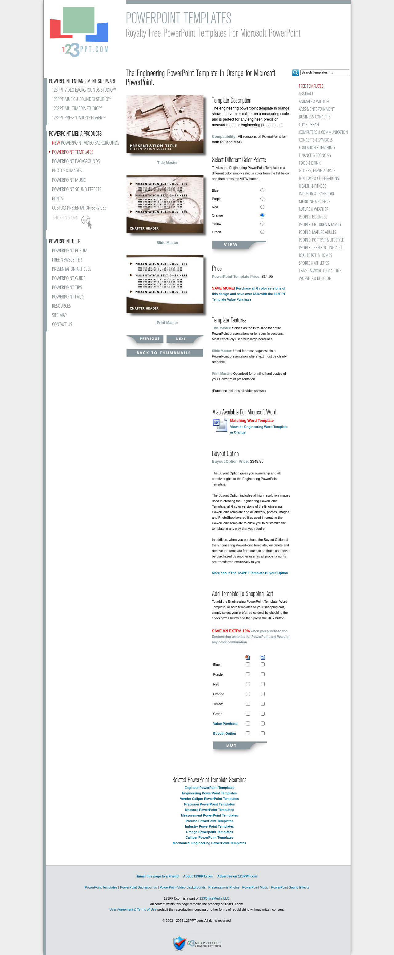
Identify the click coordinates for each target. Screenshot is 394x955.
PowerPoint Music (255, 887)
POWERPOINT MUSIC (69, 180)
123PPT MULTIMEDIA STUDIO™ (77, 109)
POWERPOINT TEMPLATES (72, 152)
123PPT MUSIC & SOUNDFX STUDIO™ (81, 99)
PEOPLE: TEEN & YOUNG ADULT (322, 247)
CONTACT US (62, 325)
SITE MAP (59, 315)
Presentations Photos (223, 887)
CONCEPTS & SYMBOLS (316, 140)
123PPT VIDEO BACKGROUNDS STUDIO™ (84, 90)
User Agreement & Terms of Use (132, 909)
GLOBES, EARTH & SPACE (317, 171)
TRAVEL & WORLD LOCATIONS (320, 271)
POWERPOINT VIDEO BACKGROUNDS (85, 143)
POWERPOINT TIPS (67, 288)
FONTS (57, 199)
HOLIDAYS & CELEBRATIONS (319, 178)
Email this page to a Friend (158, 876)
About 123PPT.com (198, 876)
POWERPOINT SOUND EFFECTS (76, 190)
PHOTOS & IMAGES (67, 171)
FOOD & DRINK (309, 163)
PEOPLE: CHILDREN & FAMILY (320, 224)
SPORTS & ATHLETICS (314, 263)
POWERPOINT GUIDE (68, 279)
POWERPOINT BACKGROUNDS (76, 162)
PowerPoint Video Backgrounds (182, 887)
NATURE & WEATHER (313, 209)
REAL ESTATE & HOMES (315, 255)
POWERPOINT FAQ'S (68, 297)
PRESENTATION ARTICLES (71, 269)
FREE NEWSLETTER (67, 260)
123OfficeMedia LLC (214, 898)
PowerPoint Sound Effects (290, 887)
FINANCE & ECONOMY (315, 155)
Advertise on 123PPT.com (237, 876)
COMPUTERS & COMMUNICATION (323, 132)
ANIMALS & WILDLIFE (314, 101)
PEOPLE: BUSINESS (313, 217)
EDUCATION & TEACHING (317, 147)
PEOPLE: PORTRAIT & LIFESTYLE (321, 240)
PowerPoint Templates (101, 887)
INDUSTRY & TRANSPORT (316, 194)
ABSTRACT (306, 94)
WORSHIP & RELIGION (315, 278)
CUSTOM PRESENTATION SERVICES (79, 208)
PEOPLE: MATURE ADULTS (317, 232)
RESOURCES (61, 306)
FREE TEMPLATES (311, 86)
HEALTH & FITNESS (312, 186)
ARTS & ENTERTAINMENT (317, 109)
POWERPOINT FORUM (69, 251)
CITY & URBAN (309, 124)
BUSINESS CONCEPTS (315, 117)
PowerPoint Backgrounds (138, 887)
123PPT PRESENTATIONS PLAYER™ (79, 118)
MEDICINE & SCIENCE (314, 201)
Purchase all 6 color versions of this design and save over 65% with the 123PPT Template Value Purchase (249, 293)
